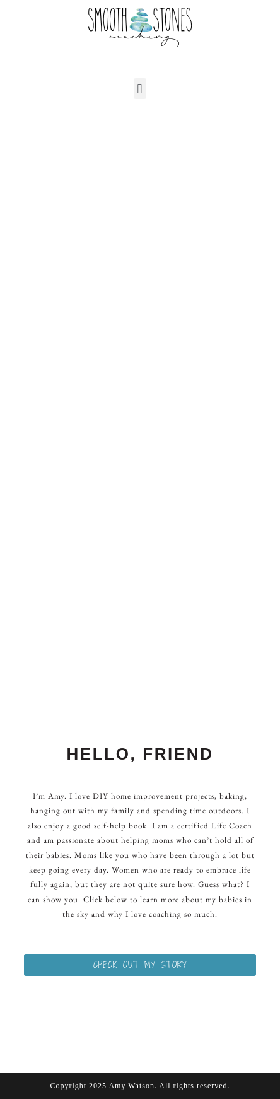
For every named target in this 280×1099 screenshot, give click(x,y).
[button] (140, 88)
